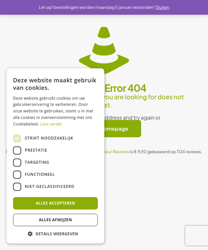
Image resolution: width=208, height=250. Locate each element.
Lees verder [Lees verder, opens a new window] (51, 124)
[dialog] (55, 155)
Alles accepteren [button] (55, 203)
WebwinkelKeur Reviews (105, 151)
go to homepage (107, 128)
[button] (55, 233)
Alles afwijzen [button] (55, 220)
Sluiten (162, 7)
